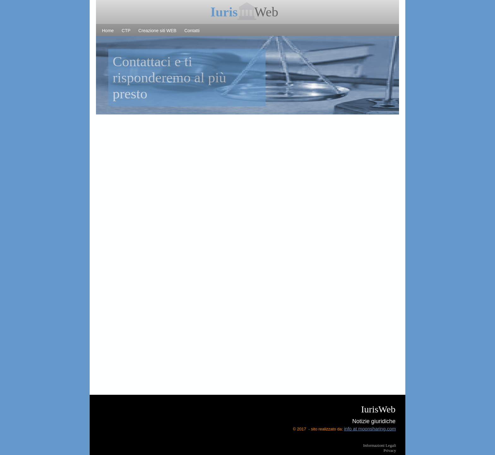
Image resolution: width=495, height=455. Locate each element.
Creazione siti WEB (157, 30)
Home (108, 30)
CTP (126, 30)
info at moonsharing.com (370, 428)
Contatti (192, 30)
